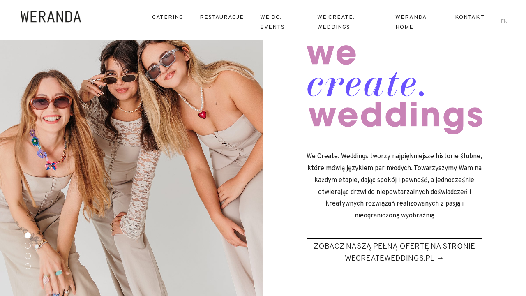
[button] (28, 235)
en (504, 21)
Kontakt (469, 17)
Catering (167, 17)
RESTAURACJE (222, 17)
